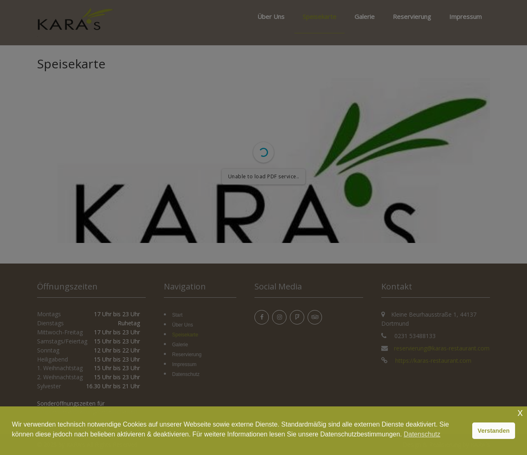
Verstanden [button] (494, 430)
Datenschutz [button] (421, 434)
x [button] (520, 412)
